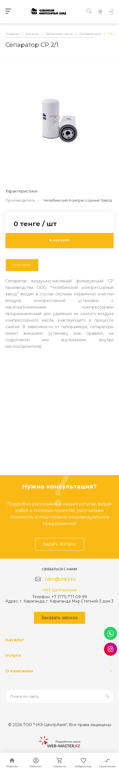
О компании (19, 670)
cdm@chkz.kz (60, 579)
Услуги (13, 655)
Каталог (14, 639)
